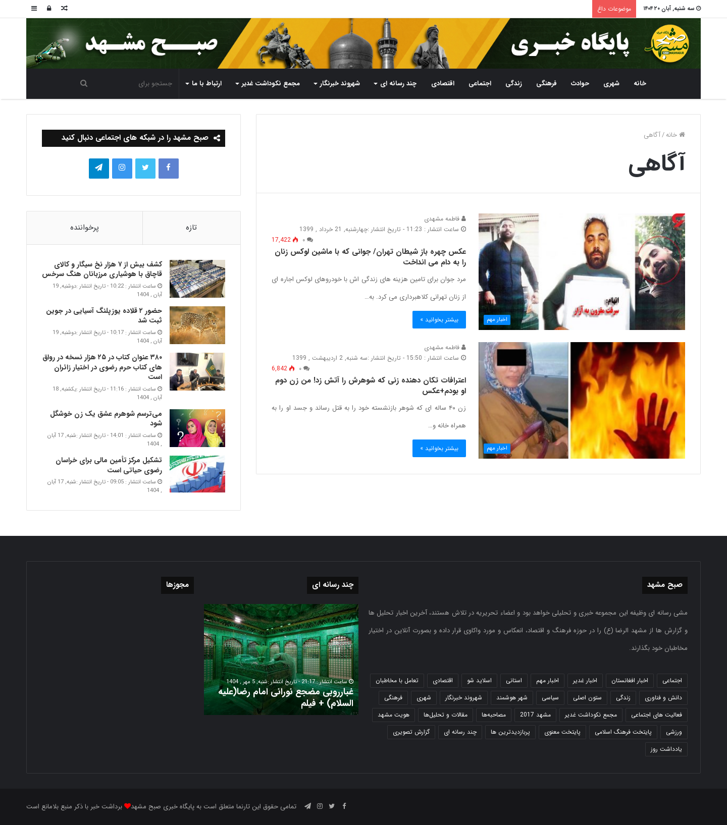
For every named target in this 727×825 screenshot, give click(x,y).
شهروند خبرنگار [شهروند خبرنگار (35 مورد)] (463, 697)
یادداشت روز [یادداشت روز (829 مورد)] (666, 749)
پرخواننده (84, 228)
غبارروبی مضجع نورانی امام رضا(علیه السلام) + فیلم (285, 697)
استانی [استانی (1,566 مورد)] (514, 680)
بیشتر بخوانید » (439, 319)
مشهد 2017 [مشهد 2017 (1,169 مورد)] (535, 715)
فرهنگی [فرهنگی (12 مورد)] (393, 697)
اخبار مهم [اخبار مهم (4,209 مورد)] (547, 680)
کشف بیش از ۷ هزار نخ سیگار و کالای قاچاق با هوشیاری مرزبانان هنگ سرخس (102, 269)
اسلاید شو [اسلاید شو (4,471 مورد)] (479, 680)
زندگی (513, 83)
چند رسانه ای (398, 83)
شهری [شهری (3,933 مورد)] (424, 697)
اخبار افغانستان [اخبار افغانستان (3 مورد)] (629, 680)
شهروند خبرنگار (340, 83)
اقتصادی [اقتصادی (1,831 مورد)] (443, 680)
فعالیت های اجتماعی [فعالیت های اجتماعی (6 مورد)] (656, 715)
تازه (191, 228)
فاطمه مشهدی (445, 219)
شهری (611, 83)
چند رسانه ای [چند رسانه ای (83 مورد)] (460, 732)
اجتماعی (480, 83)
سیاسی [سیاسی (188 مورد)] (550, 697)
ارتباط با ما (207, 83)
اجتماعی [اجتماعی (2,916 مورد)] (672, 680)
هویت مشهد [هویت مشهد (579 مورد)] (393, 715)
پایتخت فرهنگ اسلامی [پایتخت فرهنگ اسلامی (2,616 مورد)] (623, 732)
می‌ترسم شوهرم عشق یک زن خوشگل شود (106, 418)
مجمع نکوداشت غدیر (271, 83)
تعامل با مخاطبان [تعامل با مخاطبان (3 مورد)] (397, 680)
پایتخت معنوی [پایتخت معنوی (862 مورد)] (562, 732)
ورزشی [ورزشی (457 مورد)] (674, 732)
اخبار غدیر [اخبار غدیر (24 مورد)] (585, 680)
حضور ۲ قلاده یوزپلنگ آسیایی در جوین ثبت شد (104, 315)
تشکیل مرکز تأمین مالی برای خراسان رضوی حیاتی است (109, 465)
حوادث (580, 83)
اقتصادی (442, 83)
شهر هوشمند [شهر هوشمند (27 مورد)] (512, 697)
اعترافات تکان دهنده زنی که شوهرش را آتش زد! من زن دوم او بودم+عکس (370, 385)
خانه (640, 83)
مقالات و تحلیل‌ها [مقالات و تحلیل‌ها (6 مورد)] (446, 715)
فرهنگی (546, 83)
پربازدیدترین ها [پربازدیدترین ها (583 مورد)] (510, 732)
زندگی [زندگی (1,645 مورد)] (623, 697)
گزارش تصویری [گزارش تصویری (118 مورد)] (411, 732)
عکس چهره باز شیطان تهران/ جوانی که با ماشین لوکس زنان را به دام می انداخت (370, 257)
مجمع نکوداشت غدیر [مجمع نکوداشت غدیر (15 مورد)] (591, 715)
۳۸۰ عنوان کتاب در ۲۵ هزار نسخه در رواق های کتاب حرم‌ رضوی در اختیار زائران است (102, 367)
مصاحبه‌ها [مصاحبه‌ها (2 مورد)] (494, 715)
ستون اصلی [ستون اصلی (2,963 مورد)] (587, 697)
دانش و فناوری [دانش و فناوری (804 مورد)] (663, 697)
